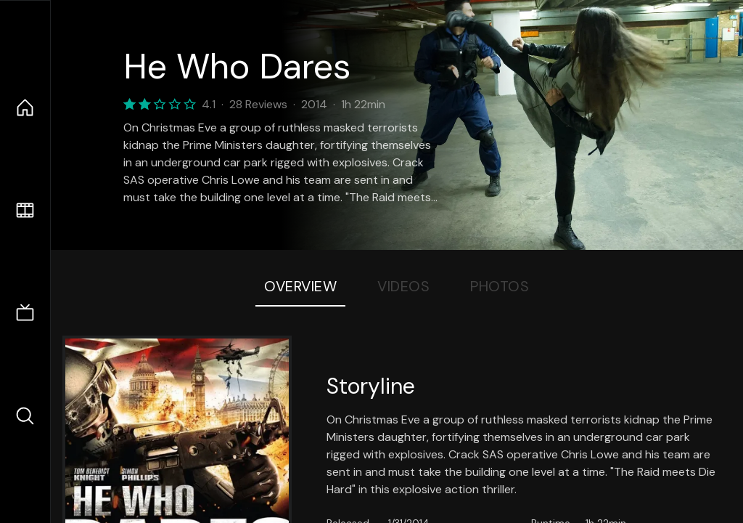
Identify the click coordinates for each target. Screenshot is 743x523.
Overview (300, 286)
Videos (403, 286)
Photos (499, 286)
